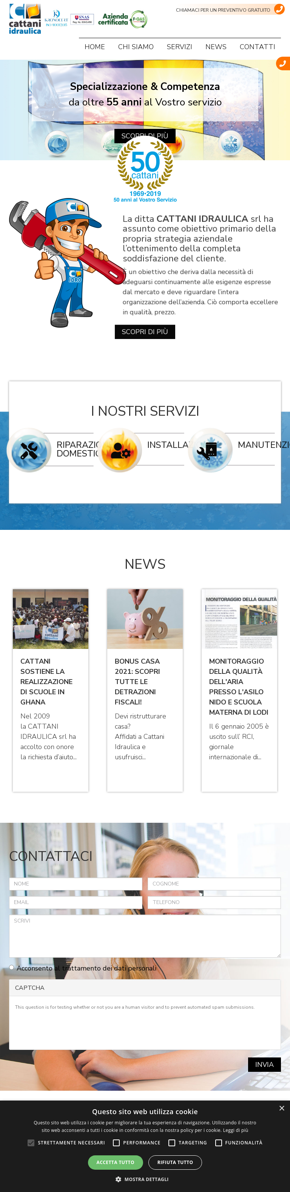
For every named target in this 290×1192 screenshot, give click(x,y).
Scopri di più (145, 311)
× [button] (281, 1109)
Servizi (179, 46)
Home (95, 46)
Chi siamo (136, 46)
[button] (145, 1179)
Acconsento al (82, 968)
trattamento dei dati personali (109, 968)
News (216, 46)
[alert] (145, 1146)
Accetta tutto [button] (115, 1162)
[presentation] (72, 1029)
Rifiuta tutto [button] (175, 1162)
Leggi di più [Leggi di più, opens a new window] (235, 1130)
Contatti (257, 46)
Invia (264, 1064)
